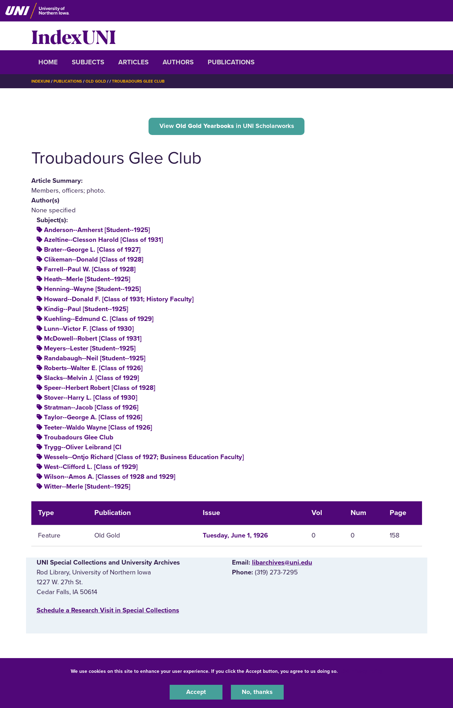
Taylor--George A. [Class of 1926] (93, 418)
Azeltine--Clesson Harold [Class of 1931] (103, 241)
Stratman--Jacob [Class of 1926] (91, 408)
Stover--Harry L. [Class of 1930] (90, 399)
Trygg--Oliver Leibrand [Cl (82, 448)
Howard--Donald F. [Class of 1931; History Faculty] (119, 300)
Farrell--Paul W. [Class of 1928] (90, 270)
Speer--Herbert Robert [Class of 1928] (99, 389)
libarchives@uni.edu (282, 563)
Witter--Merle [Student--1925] (87, 487)
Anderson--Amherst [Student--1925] (97, 231)
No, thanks (257, 692)
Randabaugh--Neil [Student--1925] (94, 359)
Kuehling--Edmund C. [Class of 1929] (98, 320)
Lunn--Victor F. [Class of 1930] (89, 330)
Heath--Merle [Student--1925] (87, 280)
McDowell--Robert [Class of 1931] (92, 339)
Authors (178, 62)
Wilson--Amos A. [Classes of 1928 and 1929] (109, 478)
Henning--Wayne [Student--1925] (92, 290)
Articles (133, 62)
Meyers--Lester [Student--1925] (90, 349)
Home (48, 62)
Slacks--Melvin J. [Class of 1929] (91, 379)
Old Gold (98, 81)
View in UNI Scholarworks (226, 126)
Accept (196, 692)
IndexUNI (73, 36)
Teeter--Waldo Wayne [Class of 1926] (98, 428)
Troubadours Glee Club (143, 81)
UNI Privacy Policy (361, 671)
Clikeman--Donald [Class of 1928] (93, 260)
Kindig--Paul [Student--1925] (86, 310)
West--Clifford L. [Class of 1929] (91, 468)
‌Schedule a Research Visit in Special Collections (108, 611)
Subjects (88, 62)
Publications (231, 62)
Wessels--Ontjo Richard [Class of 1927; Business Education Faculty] (144, 458)
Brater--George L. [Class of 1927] (92, 251)
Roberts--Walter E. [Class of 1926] (93, 369)
